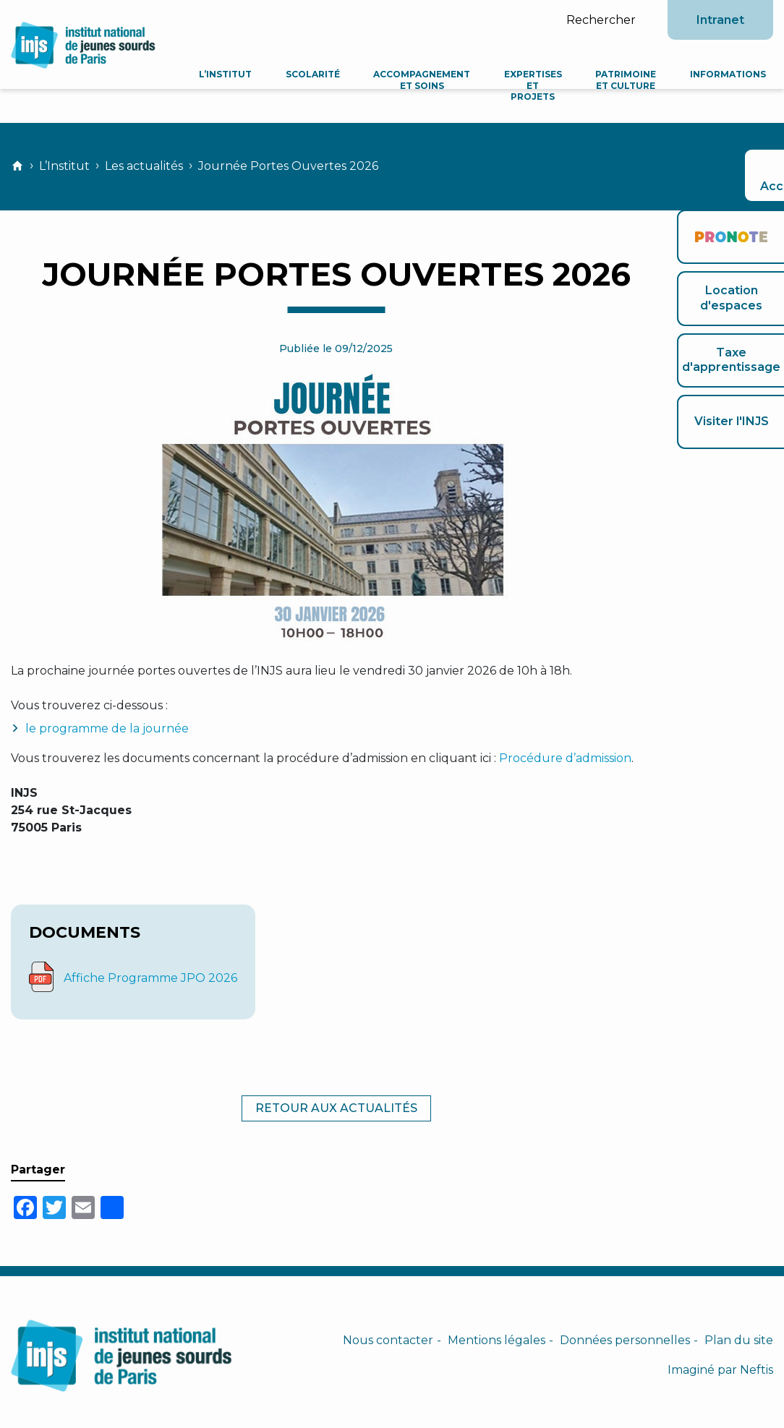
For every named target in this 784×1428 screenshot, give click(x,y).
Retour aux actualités (336, 1108)
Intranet (720, 20)
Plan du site (738, 1340)
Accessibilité (730, 174)
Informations (728, 74)
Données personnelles (625, 1340)
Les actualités (144, 166)
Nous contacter (388, 1340)
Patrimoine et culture (627, 80)
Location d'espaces (731, 297)
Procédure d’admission (565, 758)
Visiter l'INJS (731, 421)
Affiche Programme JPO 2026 (150, 978)
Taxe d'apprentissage (731, 360)
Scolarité (321, 74)
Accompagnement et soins (428, 80)
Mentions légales (496, 1340)
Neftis (756, 1370)
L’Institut (235, 74)
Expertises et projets (537, 85)
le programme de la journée (107, 728)
